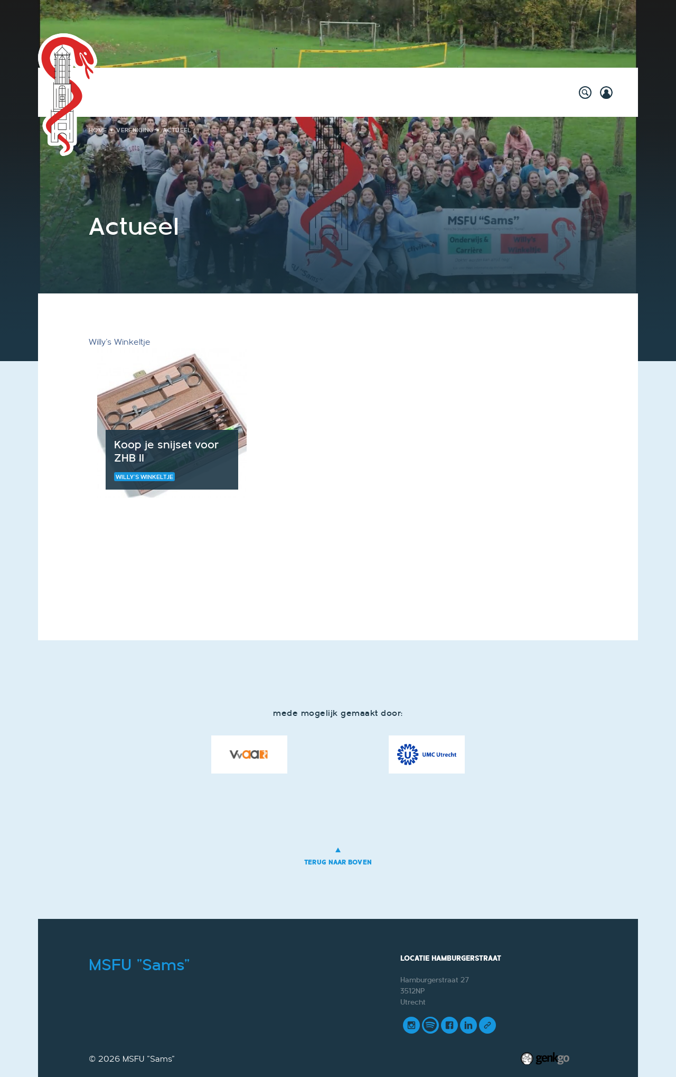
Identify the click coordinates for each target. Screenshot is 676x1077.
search (585, 92)
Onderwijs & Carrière (316, 91)
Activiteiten (153, 91)
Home (110, 91)
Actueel (177, 130)
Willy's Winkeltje (224, 91)
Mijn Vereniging (466, 91)
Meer (524, 91)
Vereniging (396, 91)
